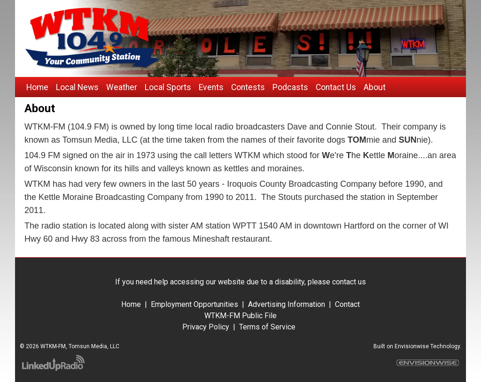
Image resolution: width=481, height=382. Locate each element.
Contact (347, 304)
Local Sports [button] (168, 87)
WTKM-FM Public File (240, 315)
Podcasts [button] (290, 87)
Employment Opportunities (194, 304)
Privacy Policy (206, 326)
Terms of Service (266, 326)
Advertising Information (286, 304)
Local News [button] (77, 87)
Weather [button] (121, 87)
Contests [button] (248, 87)
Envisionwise (412, 346)
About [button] (375, 87)
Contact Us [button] (336, 87)
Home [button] (37, 87)
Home (131, 304)
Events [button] (211, 87)
